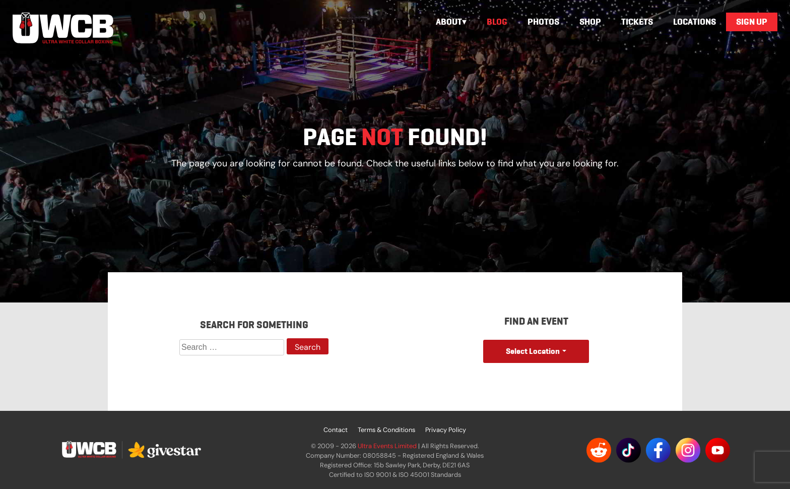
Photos (543, 22)
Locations (694, 22)
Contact (335, 429)
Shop (590, 22)
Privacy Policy (445, 429)
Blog (497, 22)
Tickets (637, 22)
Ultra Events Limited (387, 446)
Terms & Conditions (386, 429)
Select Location (533, 351)
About (449, 22)
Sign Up (751, 22)
